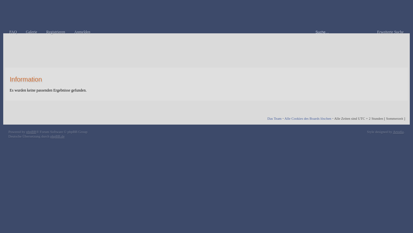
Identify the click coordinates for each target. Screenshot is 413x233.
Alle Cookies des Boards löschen (307, 118)
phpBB (31, 132)
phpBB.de (57, 136)
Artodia (398, 132)
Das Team (274, 118)
